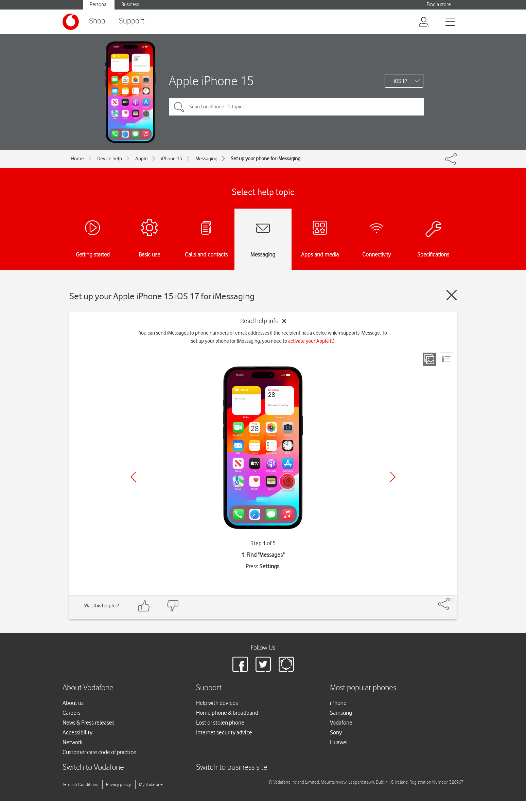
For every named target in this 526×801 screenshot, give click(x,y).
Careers (72, 712)
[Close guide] (451, 295)
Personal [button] (99, 4)
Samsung (341, 712)
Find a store (439, 4)
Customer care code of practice (99, 752)
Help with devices (217, 702)
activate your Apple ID (311, 341)
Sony (336, 732)
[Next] (393, 477)
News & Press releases (89, 722)
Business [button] (130, 4)
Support (131, 21)
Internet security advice (224, 732)
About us (73, 702)
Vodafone (341, 722)
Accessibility (77, 732)
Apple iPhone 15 (211, 80)
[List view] (446, 359)
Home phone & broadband (227, 712)
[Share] (452, 600)
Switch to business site (231, 767)
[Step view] (429, 359)
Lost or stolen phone (220, 722)
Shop (97, 21)
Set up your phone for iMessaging (265, 159)
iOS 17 (400, 81)
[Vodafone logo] (71, 22)
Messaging (206, 159)
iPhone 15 (171, 159)
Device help (109, 159)
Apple (141, 159)
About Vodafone (88, 688)
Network (73, 742)
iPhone (338, 702)
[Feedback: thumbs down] (172, 605)
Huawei (339, 742)
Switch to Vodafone (93, 767)
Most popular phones (363, 688)
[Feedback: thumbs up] (144, 605)
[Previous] (133, 477)
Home (77, 159)
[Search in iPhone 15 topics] (296, 106)
